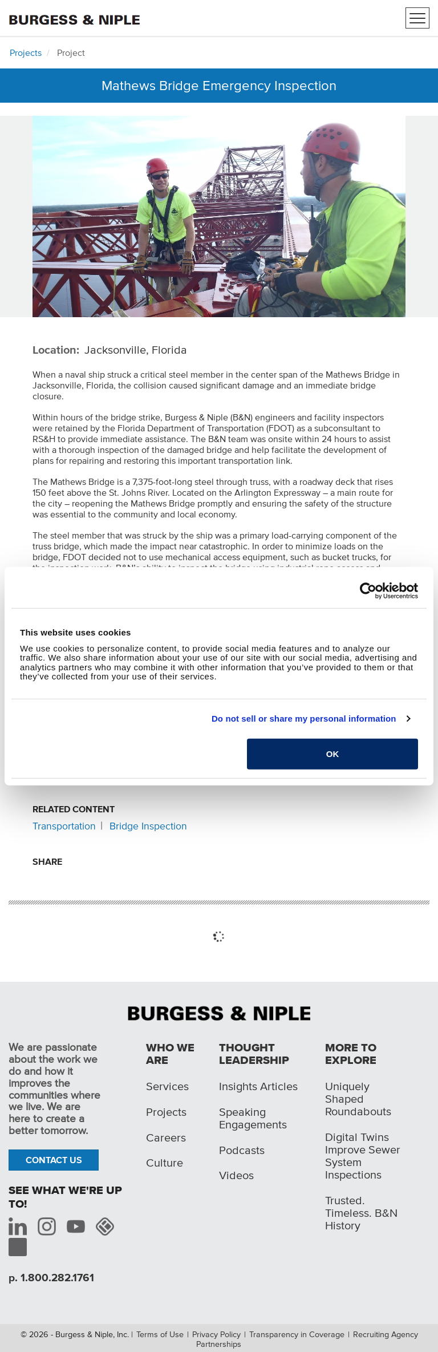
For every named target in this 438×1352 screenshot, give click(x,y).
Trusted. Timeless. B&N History (361, 1213)
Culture (164, 1162)
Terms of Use (160, 1334)
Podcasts (242, 1150)
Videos (236, 1175)
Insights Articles (258, 1086)
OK (332, 753)
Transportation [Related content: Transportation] (64, 826)
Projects (26, 52)
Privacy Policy (216, 1334)
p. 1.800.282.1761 (51, 1278)
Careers (166, 1137)
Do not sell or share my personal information (304, 718)
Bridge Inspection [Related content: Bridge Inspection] (148, 826)
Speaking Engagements (253, 1118)
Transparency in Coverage (296, 1334)
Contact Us (54, 1160)
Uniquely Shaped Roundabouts (358, 1099)
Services (167, 1086)
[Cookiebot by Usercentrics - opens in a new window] (368, 591)
